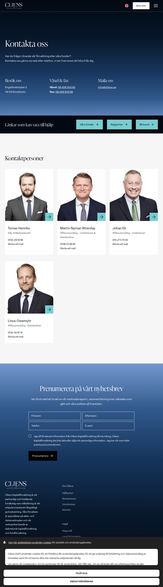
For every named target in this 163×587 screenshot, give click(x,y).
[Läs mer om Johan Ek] (134, 195)
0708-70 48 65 (67, 244)
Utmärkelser (68, 504)
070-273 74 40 (120, 239)
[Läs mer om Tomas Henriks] (29, 195)
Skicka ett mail (15, 244)
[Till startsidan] (13, 5)
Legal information (71, 536)
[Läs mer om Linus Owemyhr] (29, 287)
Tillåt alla (81, 573)
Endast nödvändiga (81, 581)
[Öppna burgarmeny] (156, 5)
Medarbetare (69, 498)
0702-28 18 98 (15, 239)
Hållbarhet (67, 493)
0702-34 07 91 (15, 332)
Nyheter (66, 509)
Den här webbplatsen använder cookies (30, 542)
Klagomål (67, 530)
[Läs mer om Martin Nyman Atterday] (81, 195)
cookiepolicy (29, 564)
